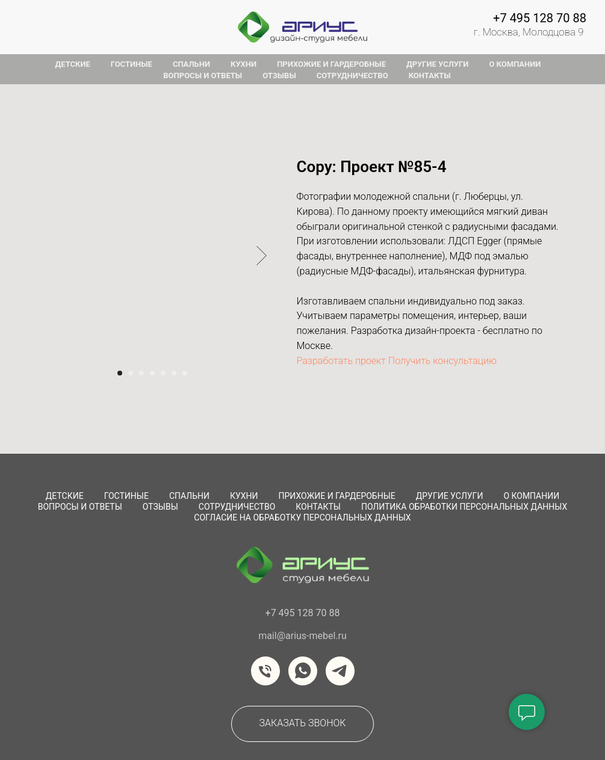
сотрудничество (237, 506)
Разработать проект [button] (341, 360)
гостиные (131, 64)
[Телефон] (265, 671)
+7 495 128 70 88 (539, 18)
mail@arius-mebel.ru (302, 635)
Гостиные (126, 496)
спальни (191, 64)
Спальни (189, 496)
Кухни (244, 496)
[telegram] (340, 671)
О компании (531, 496)
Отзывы (160, 506)
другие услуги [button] (437, 64)
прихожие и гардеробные (331, 64)
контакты (430, 75)
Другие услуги (449, 496)
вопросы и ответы (202, 75)
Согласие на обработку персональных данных (302, 517)
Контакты (318, 506)
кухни (243, 64)
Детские (65, 496)
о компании (515, 64)
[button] (302, 724)
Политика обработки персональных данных (464, 506)
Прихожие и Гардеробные (337, 496)
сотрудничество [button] (352, 75)
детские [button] (72, 64)
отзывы (279, 75)
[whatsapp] (302, 671)
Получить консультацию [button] (442, 360)
